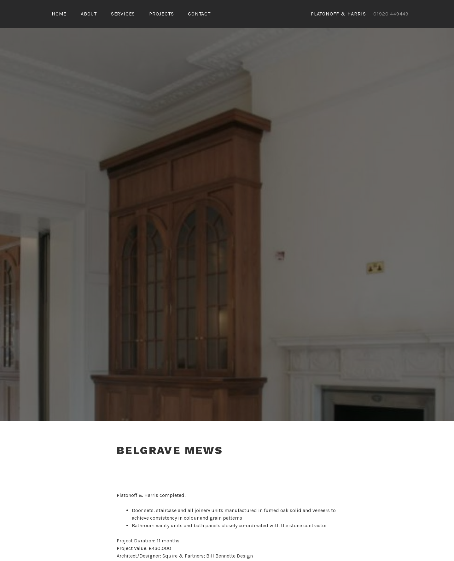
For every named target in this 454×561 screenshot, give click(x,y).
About (89, 14)
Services (123, 14)
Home (59, 14)
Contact (199, 14)
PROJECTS (161, 14)
